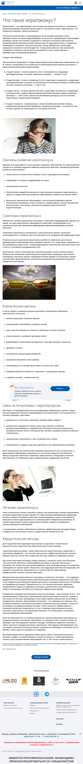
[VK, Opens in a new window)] (36, 694)
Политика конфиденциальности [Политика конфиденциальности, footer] (66, 710)
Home (5, 13)
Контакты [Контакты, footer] (59, 724)
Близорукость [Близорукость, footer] (34, 711)
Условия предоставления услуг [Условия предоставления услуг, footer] (66, 712)
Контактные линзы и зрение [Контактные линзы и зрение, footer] (39, 702)
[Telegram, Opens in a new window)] (47, 694)
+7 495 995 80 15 (50, 736)
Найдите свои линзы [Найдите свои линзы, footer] (10, 705)
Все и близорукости (23, 387)
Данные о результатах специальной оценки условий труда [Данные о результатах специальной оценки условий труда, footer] (68, 706)
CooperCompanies (36, 751)
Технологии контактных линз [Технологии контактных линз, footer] (13, 708)
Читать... (60, 388)
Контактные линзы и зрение (17, 13)
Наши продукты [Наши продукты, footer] (9, 702)
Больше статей (41, 657)
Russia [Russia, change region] (76, 2)
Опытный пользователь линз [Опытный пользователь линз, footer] (39, 708)
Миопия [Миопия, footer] (32, 713)
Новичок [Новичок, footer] (32, 705)
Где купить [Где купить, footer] (59, 718)
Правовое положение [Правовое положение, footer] (63, 702)
